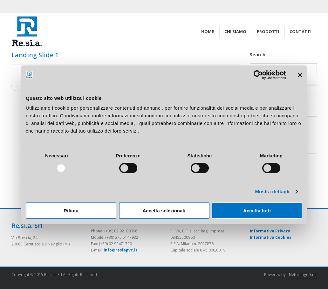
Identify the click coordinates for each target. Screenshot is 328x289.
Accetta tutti (257, 210)
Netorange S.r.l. (303, 274)
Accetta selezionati (163, 210)
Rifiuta (71, 210)
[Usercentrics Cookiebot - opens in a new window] (258, 74)
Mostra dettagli (272, 191)
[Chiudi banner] (300, 74)
